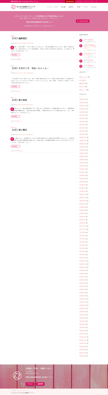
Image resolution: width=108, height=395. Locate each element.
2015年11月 (82, 302)
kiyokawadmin (29, 43)
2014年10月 (82, 343)
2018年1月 (82, 223)
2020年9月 (82, 147)
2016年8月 (82, 273)
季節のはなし (14, 127)
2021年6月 (82, 118)
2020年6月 (82, 156)
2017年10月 (82, 229)
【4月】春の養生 (19, 130)
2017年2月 (82, 254)
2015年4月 (82, 324)
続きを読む (15, 55)
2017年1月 (82, 257)
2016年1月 (82, 295)
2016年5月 (82, 283)
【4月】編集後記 (19, 38)
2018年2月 (82, 219)
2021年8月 (82, 112)
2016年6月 (82, 280)
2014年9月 (82, 346)
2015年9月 (82, 308)
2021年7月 (82, 115)
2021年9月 (82, 109)
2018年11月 (82, 197)
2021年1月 (82, 134)
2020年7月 (82, 153)
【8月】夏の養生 (88, 60)
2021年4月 (82, 124)
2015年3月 (82, 327)
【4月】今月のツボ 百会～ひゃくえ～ (30, 68)
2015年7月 (82, 315)
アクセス (85, 7)
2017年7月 (82, 239)
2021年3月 (82, 128)
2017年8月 (82, 235)
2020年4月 (82, 162)
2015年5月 (82, 321)
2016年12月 (82, 261)
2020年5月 (82, 159)
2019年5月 (82, 178)
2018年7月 (82, 204)
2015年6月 (82, 318)
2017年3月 (82, 251)
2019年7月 (82, 172)
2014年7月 (82, 353)
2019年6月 (82, 175)
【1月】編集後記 (88, 65)
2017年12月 (82, 226)
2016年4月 (82, 286)
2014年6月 (82, 356)
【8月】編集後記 (88, 39)
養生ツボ (13, 65)
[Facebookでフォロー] (96, 1)
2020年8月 (82, 150)
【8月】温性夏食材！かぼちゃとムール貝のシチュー (90, 46)
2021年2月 (82, 131)
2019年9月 (82, 166)
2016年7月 (82, 277)
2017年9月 (82, 232)
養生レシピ (13, 97)
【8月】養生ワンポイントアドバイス (90, 54)
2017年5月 (82, 245)
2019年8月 (82, 169)
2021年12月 (82, 105)
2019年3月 (82, 185)
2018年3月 (82, 216)
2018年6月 (82, 207)
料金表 (78, 7)
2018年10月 (82, 200)
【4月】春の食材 (19, 100)
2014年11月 (82, 340)
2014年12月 (82, 337)
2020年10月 (82, 143)
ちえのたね (79, 1)
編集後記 (13, 36)
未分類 (81, 80)
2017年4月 (82, 248)
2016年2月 (82, 292)
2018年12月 (82, 194)
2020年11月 (82, 140)
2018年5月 (82, 210)
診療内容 (71, 7)
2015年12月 (82, 299)
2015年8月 (82, 311)
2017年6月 (82, 242)
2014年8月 (82, 349)
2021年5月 (82, 121)
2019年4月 (82, 181)
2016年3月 (82, 289)
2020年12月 (82, 137)
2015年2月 (82, 330)
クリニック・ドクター (52, 7)
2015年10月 (82, 305)
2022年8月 (82, 99)
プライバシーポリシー (89, 1)
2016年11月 (82, 264)
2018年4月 (82, 213)
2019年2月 (82, 188)
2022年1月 (82, 102)
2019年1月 (82, 191)
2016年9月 (82, 270)
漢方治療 (63, 7)
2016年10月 (82, 267)
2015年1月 (82, 334)
